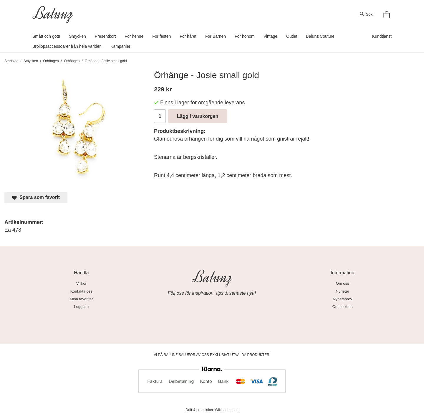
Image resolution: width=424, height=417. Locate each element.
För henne (134, 36)
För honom (245, 36)
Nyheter (342, 291)
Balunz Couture (320, 36)
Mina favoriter (81, 299)
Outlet (291, 36)
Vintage (270, 36)
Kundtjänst (382, 36)
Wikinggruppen (226, 410)
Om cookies (342, 306)
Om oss (342, 283)
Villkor (81, 283)
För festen (161, 36)
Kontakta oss (81, 291)
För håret (188, 36)
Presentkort (105, 36)
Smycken (77, 36)
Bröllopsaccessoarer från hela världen (67, 46)
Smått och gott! (46, 36)
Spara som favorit (36, 197)
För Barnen (215, 36)
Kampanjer (120, 46)
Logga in (81, 306)
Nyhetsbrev (342, 299)
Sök (366, 14)
